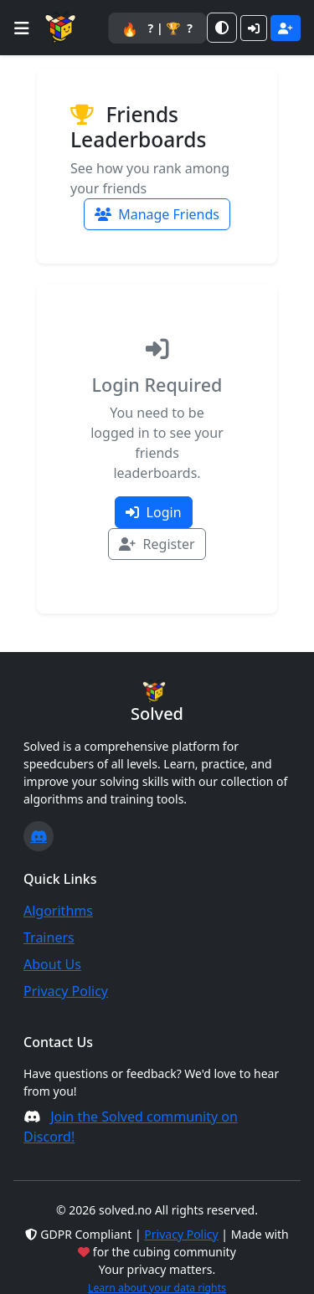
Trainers (49, 937)
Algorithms (58, 910)
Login (153, 512)
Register (156, 544)
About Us (52, 964)
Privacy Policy (65, 991)
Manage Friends (157, 214)
